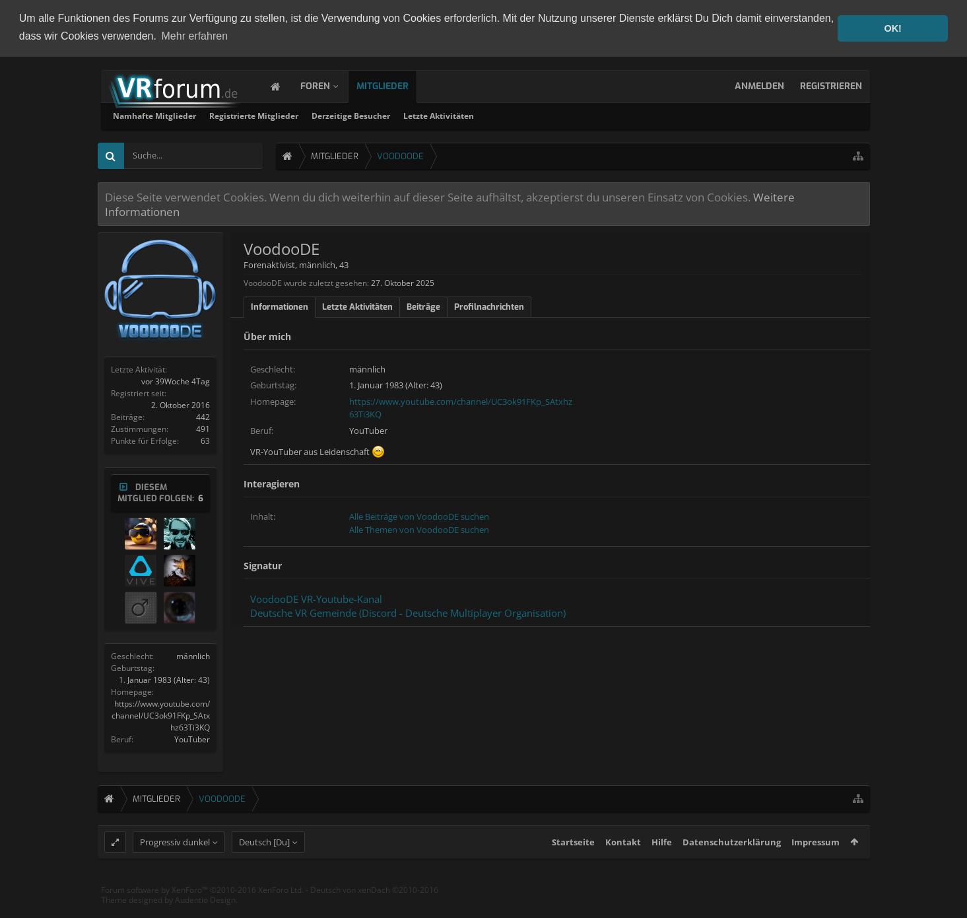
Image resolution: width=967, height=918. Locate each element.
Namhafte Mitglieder (329, 114)
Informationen (279, 305)
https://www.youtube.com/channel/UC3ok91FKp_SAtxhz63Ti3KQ (161, 714)
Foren (328, 85)
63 (205, 439)
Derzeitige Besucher (525, 114)
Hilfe (661, 865)
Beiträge (423, 305)
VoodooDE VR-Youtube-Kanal (316, 598)
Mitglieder (396, 85)
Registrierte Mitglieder (428, 114)
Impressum (815, 865)
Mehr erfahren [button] (195, 36)
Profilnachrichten (489, 305)
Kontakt (623, 865)
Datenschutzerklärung (732, 865)
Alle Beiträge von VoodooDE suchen (419, 516)
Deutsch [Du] (264, 865)
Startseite (573, 865)
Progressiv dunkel (175, 865)
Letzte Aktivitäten (613, 114)
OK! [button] (892, 28)
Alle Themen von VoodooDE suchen (419, 528)
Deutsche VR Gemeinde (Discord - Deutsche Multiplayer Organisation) (408, 611)
